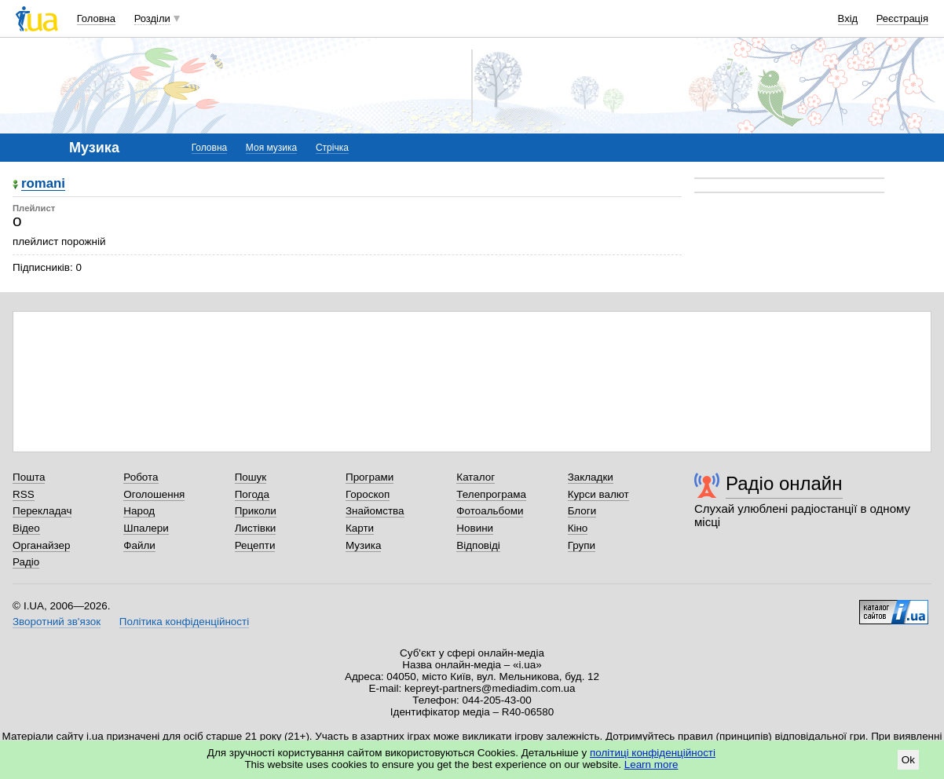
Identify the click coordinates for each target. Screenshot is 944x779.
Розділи (152, 18)
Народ (139, 511)
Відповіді (478, 545)
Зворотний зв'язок (57, 621)
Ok (908, 760)
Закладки (590, 477)
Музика (363, 545)
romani (43, 184)
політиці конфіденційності (652, 753)
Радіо (26, 562)
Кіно (578, 528)
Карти (360, 528)
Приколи (255, 511)
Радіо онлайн (784, 483)
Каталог (475, 477)
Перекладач (42, 511)
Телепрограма (491, 494)
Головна (96, 18)
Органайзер (41, 545)
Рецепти (255, 545)
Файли (139, 545)
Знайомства (375, 511)
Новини (474, 528)
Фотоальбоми (489, 511)
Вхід (848, 18)
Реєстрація (902, 18)
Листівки (255, 528)
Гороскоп (368, 494)
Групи (581, 545)
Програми (369, 477)
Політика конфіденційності (184, 621)
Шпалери (145, 528)
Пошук (251, 477)
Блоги (582, 511)
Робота (140, 477)
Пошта (29, 477)
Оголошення (154, 494)
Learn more (651, 764)
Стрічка (332, 147)
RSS (24, 494)
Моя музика (271, 147)
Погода (252, 494)
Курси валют (598, 494)
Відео (26, 528)
